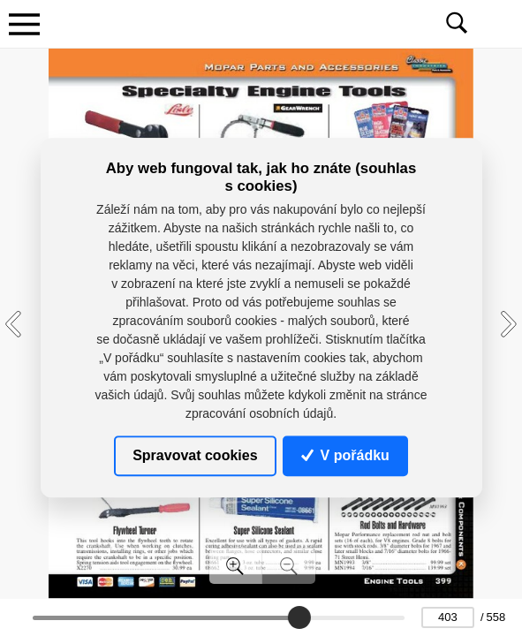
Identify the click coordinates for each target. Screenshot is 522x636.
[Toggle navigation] (24, 24)
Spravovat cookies (194, 455)
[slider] (299, 617)
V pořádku (345, 455)
